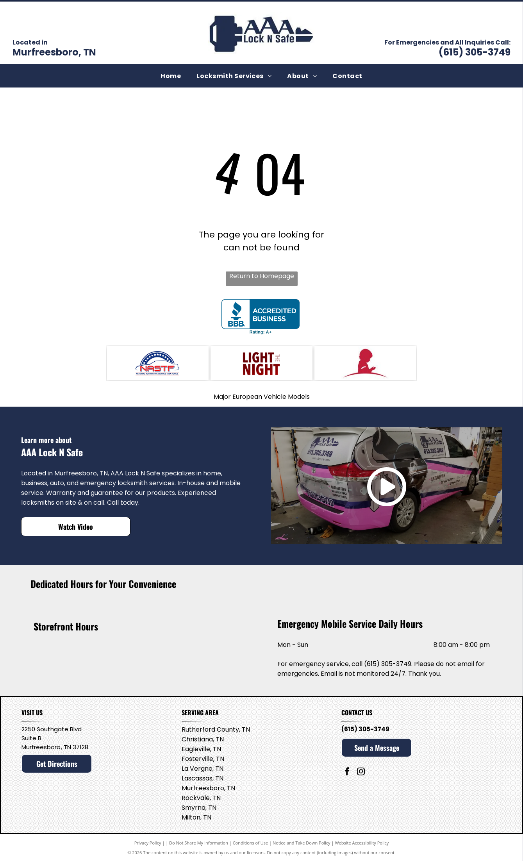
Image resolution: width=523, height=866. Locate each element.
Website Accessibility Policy (362, 847)
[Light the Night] (261, 365)
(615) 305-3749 (475, 52)
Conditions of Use (250, 847)
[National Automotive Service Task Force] (158, 365)
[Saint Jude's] (365, 365)
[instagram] (361, 777)
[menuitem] (171, 75)
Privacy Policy (147, 847)
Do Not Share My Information (198, 847)
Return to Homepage (261, 275)
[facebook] (347, 777)
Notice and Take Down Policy (301, 847)
